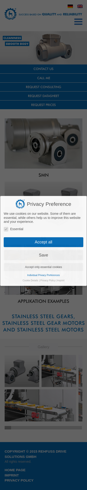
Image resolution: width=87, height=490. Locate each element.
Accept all (43, 221)
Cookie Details (30, 260)
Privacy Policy (47, 260)
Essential (13, 208)
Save (43, 234)
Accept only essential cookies (43, 246)
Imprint (60, 260)
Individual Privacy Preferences (43, 254)
